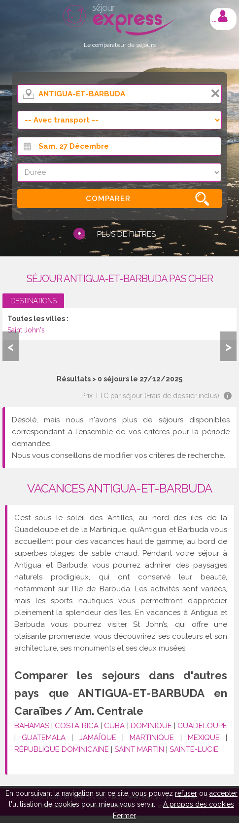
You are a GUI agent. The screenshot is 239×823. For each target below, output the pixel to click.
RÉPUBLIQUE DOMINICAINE (61, 749)
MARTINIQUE (152, 737)
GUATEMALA (44, 737)
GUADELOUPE (202, 725)
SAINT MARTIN (139, 749)
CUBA (114, 725)
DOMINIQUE (151, 725)
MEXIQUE (204, 737)
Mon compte (223, 16)
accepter (223, 793)
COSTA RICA (76, 725)
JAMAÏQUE (97, 737)
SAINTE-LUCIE (194, 749)
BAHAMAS (31, 725)
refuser (186, 793)
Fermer (124, 816)
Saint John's (26, 330)
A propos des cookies (198, 804)
